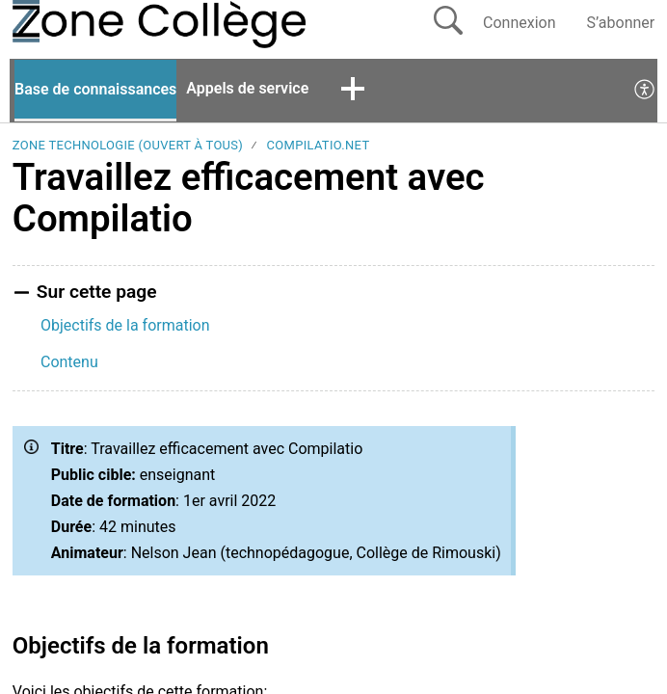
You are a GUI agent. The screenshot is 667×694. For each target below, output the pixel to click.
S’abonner (621, 22)
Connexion (519, 22)
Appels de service (247, 88)
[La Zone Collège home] (78, 24)
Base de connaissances (95, 89)
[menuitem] (645, 90)
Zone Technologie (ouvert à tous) (128, 145)
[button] (353, 90)
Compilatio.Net (318, 145)
